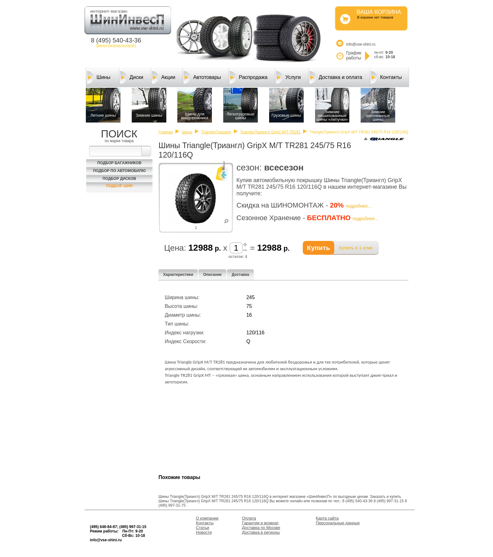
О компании (207, 518)
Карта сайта (327, 518)
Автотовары (202, 77)
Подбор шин (119, 186)
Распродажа (249, 77)
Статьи (202, 527)
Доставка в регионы (261, 532)
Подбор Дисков (119, 178)
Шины (98, 77)
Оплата (249, 518)
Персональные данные (338, 523)
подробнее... (358, 206)
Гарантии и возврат (260, 523)
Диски (131, 77)
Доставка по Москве (261, 527)
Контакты (386, 77)
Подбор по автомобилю (119, 171)
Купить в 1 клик (356, 247)
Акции (163, 77)
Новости (204, 532)
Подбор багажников (119, 163)
